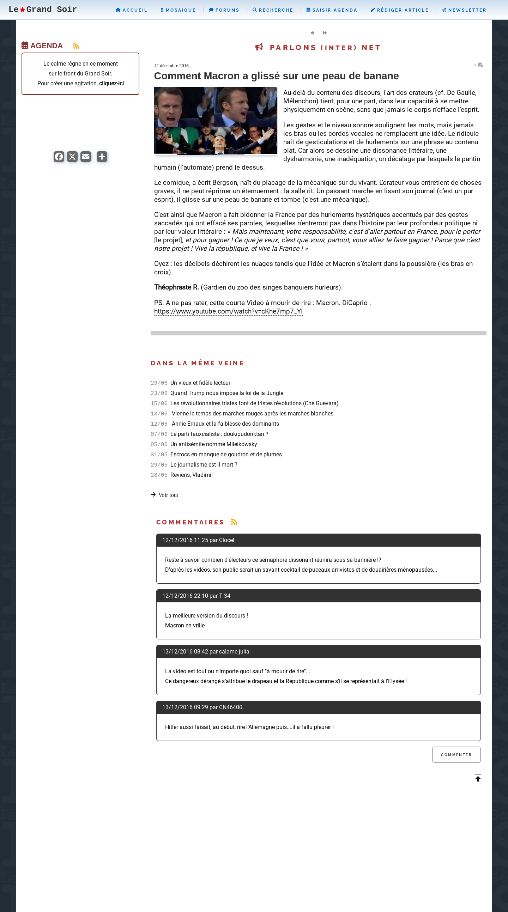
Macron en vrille (185, 625)
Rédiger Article (400, 10)
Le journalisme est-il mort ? (203, 464)
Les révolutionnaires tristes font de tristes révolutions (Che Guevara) (254, 403)
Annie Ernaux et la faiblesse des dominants (224, 423)
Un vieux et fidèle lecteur (199, 382)
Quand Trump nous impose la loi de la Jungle (226, 393)
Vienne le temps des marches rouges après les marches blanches (251, 413)
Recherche (273, 10)
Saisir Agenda (332, 10)
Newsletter (464, 10)
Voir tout (168, 495)
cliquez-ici (111, 83)
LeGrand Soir (42, 9)
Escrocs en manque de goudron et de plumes (225, 454)
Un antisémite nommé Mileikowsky (213, 444)
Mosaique (178, 10)
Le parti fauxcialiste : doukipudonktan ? (218, 434)
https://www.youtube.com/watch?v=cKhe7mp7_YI (228, 311)
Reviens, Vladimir (191, 475)
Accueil (132, 10)
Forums (224, 10)
